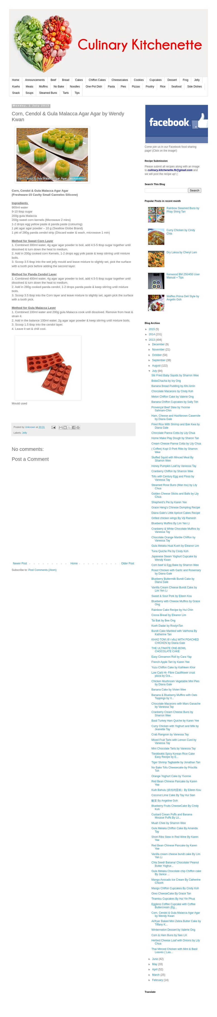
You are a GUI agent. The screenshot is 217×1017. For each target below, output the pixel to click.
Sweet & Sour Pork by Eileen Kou (171, 596)
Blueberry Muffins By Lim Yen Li (170, 523)
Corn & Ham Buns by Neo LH (169, 935)
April (155, 969)
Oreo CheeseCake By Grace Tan (171, 893)
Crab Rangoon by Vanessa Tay (170, 734)
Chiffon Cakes (97, 80)
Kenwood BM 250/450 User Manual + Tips (183, 276)
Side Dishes (194, 86)
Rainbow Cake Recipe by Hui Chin (172, 609)
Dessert (172, 80)
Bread (65, 80)
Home (15, 80)
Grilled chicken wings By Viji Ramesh (173, 518)
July (155, 370)
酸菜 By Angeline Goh (164, 800)
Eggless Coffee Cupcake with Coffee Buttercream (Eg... (173, 906)
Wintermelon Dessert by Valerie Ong (173, 929)
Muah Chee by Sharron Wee (168, 823)
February (158, 980)
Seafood (176, 86)
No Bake (59, 86)
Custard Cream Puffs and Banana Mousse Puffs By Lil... (171, 816)
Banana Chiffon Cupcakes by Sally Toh (174, 401)
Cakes (79, 80)
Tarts (66, 92)
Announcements (35, 80)
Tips (77, 92)
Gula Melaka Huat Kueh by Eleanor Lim (175, 545)
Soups (29, 92)
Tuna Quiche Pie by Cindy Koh (170, 551)
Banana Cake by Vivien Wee (168, 689)
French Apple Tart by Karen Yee (170, 662)
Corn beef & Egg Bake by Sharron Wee (175, 565)
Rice (162, 86)
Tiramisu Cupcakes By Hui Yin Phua (173, 898)
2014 (152, 334)
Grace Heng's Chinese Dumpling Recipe (175, 507)
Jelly (197, 80)
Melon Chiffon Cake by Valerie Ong (172, 396)
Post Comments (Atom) (42, 570)
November (158, 349)
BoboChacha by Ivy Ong (166, 380)
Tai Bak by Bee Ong (163, 620)
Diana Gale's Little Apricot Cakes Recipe (175, 513)
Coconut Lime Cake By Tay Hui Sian (173, 795)
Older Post (127, 563)
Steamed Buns (48, 92)
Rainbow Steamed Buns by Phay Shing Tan (183, 210)
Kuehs (16, 86)
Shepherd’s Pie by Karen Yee (169, 502)
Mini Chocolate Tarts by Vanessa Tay (173, 748)
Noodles (75, 86)
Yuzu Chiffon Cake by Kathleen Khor (173, 667)
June (155, 959)
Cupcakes (156, 80)
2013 (152, 339)
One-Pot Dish (94, 86)
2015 (152, 329)
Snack (16, 92)
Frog (185, 80)
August (156, 365)
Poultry (150, 86)
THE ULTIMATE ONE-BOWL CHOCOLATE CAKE (168, 650)
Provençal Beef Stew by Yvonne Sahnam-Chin (170, 409)
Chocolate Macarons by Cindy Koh (172, 391)
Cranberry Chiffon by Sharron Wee (172, 471)
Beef (53, 80)
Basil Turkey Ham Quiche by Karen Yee (175, 720)
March (156, 974)
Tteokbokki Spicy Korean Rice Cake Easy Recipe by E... (173, 755)
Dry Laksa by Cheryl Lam (182, 252)
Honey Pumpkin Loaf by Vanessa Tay (173, 466)
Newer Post (20, 563)
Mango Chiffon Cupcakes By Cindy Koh (175, 888)
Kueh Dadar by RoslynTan (167, 625)
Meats (29, 86)
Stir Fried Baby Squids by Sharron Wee (175, 375)
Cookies (139, 80)
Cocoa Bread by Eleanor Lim (168, 615)
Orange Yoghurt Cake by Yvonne (171, 776)
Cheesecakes (120, 80)
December (158, 344)
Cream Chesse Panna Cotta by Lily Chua (176, 443)
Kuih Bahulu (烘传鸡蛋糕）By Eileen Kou (176, 790)
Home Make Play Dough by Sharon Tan (175, 438)
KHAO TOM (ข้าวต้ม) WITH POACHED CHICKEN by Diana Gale (175, 641)
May (155, 964)
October (157, 355)
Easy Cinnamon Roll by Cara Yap (171, 656)
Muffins (43, 86)
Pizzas (136, 86)
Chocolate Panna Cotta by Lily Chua (173, 433)
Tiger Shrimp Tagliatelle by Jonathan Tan (175, 762)
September (159, 360)
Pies (123, 86)
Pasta (111, 86)
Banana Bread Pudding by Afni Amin (173, 386)
